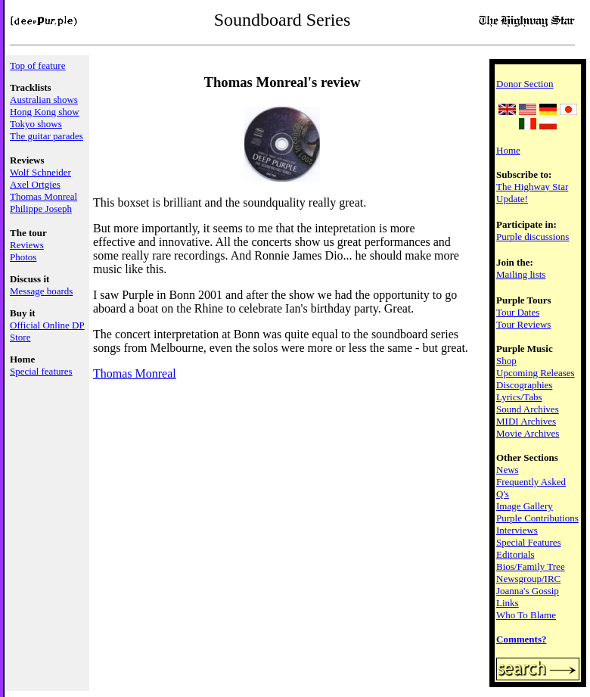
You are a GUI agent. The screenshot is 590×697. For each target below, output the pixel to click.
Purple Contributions (537, 518)
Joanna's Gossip (527, 590)
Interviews (517, 530)
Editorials (515, 554)
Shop (506, 360)
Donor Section (524, 83)
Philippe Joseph (41, 208)
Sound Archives (527, 409)
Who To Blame (526, 615)
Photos (23, 257)
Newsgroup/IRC (528, 578)
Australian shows (44, 99)
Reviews (27, 244)
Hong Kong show (44, 111)
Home (508, 150)
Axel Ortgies (35, 184)
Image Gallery (524, 506)
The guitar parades (46, 136)
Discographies (524, 385)
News (507, 469)
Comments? (521, 639)
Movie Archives (527, 433)
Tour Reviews (523, 324)
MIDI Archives (526, 421)
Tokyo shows (36, 123)
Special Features (528, 542)
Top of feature (37, 65)
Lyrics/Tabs (519, 397)
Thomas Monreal (43, 196)
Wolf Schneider (40, 172)
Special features (41, 371)
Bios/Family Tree (530, 566)
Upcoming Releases (535, 372)
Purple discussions (532, 236)
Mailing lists (520, 274)
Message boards (41, 291)
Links (507, 602)
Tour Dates (517, 312)
